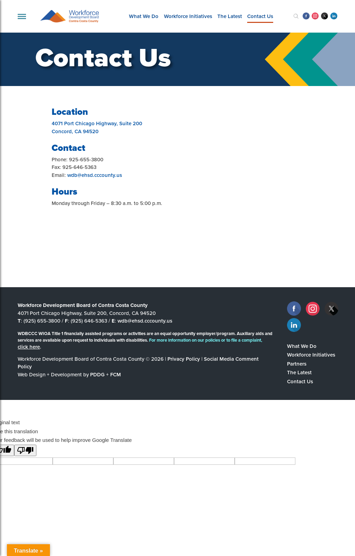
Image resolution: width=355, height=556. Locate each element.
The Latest (229, 16)
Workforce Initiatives (188, 16)
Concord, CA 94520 (75, 131)
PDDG (97, 374)
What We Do (143, 16)
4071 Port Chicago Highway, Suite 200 (97, 123)
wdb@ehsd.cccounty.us (94, 175)
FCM (115, 374)
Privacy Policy (183, 358)
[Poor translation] (25, 450)
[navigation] (22, 16)
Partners (296, 363)
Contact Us (260, 16)
